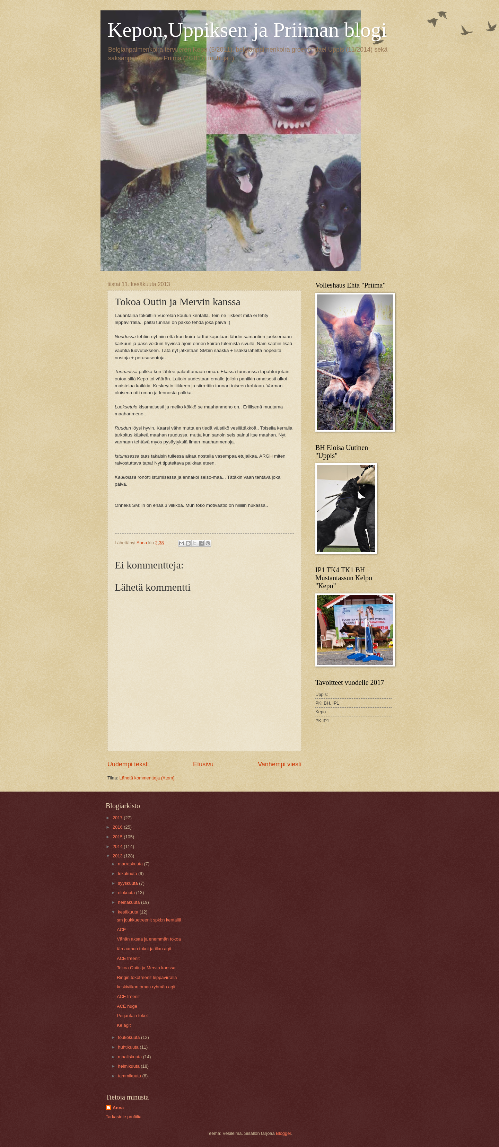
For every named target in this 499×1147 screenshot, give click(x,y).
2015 (118, 836)
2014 (118, 846)
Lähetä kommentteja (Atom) (147, 777)
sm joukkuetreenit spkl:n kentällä (149, 920)
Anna (118, 1107)
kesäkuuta (128, 912)
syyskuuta (128, 883)
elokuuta (127, 892)
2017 (118, 817)
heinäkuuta (129, 902)
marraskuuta (131, 863)
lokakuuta (128, 873)
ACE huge (127, 1006)
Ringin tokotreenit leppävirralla (147, 977)
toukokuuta (129, 1037)
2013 (118, 855)
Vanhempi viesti (279, 764)
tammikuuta (130, 1075)
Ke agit (124, 1025)
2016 (118, 827)
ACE (121, 929)
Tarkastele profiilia (123, 1116)
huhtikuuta (129, 1047)
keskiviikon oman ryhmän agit (146, 986)
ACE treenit (128, 958)
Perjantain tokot (132, 1015)
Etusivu (203, 764)
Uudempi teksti (128, 764)
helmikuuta (129, 1066)
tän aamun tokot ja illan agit (144, 948)
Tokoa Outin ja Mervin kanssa (146, 967)
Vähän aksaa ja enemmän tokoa (149, 939)
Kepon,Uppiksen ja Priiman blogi (247, 29)
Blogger (283, 1133)
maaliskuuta (130, 1056)
